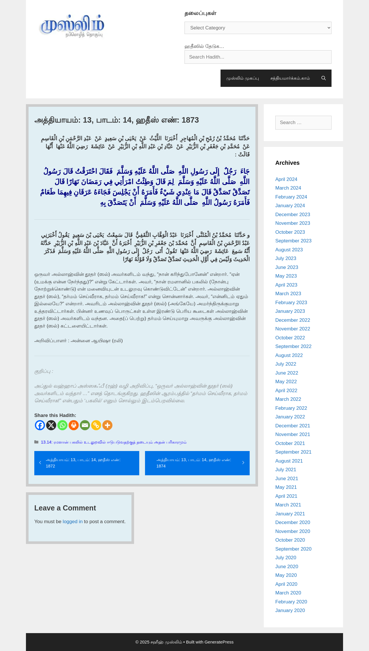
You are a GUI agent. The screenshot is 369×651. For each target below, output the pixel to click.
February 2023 (291, 302)
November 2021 (292, 434)
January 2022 (290, 417)
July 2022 (285, 364)
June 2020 (286, 566)
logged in (73, 521)
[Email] (85, 425)
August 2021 (289, 461)
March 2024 (288, 188)
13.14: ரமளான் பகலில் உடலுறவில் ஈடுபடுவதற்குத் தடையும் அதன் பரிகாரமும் (114, 442)
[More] (107, 425)
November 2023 (292, 223)
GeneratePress (219, 641)
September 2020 (293, 549)
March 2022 (288, 399)
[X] (51, 425)
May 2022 (286, 381)
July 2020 (285, 557)
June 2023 (286, 267)
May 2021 (286, 487)
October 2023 (290, 232)
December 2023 (292, 214)
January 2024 (290, 205)
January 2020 (290, 610)
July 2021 (285, 469)
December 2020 (292, 522)
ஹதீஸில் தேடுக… (204, 46)
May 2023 (286, 276)
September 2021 (293, 452)
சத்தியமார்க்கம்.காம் (290, 78)
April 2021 (286, 496)
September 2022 (293, 346)
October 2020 (290, 540)
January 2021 (290, 514)
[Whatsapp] (62, 425)
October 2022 (290, 338)
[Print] (74, 425)
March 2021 (288, 505)
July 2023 (285, 258)
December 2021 (292, 426)
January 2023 (290, 311)
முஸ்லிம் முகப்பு (242, 78)
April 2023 (286, 285)
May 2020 (286, 575)
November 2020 (292, 531)
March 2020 (288, 593)
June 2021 (286, 478)
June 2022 (286, 373)
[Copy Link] (96, 425)
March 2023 (288, 293)
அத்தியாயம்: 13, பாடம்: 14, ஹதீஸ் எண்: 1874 (194, 462)
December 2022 (292, 320)
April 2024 (286, 179)
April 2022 (286, 390)
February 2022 (291, 408)
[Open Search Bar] (324, 78)
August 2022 (289, 355)
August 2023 (289, 249)
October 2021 (290, 443)
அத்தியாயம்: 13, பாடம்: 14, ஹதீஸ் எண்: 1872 (83, 462)
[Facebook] (40, 425)
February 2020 (291, 602)
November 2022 (292, 329)
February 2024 (291, 197)
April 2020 (286, 584)
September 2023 (293, 241)
